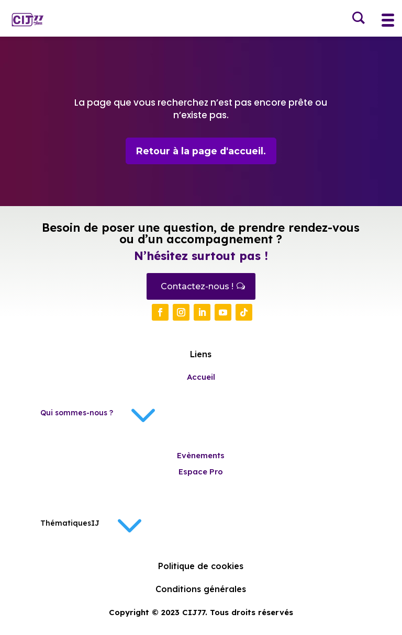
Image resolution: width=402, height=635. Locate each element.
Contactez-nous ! (197, 287)
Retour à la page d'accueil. (200, 151)
